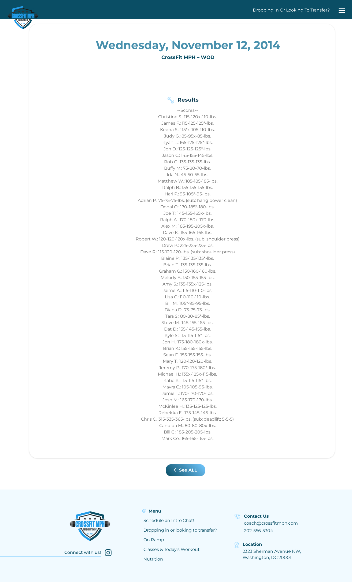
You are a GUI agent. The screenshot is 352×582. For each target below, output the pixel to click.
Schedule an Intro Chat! (168, 520)
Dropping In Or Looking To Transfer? (291, 10)
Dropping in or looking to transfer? (180, 530)
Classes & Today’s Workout (171, 549)
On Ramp (153, 539)
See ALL (185, 470)
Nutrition (153, 559)
